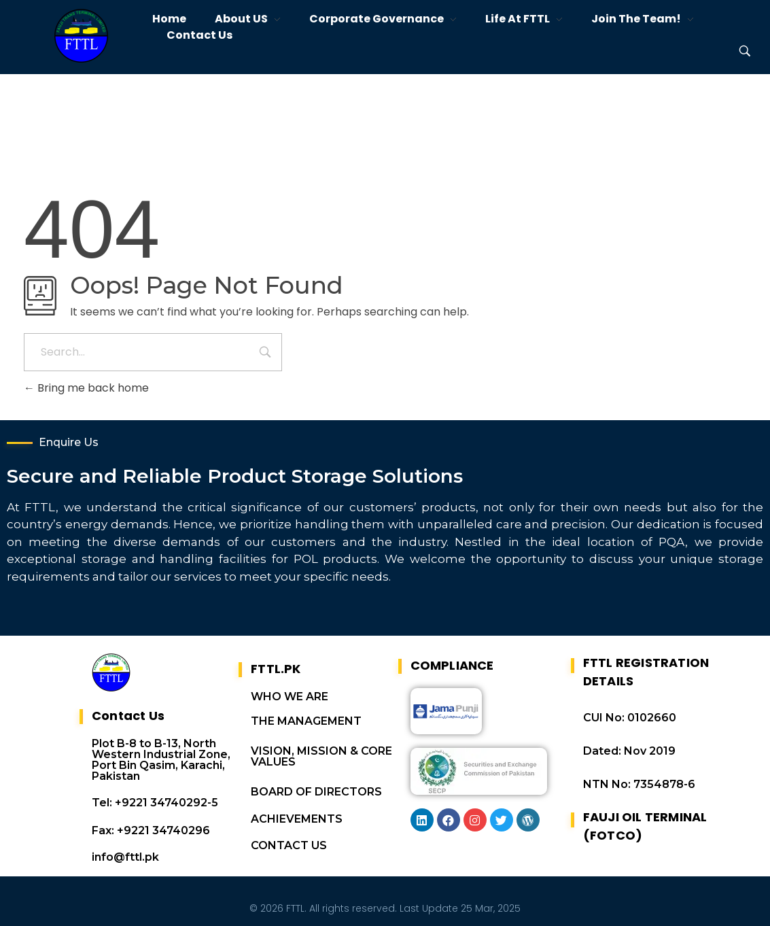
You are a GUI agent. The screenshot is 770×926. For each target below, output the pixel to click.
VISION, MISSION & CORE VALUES (321, 749)
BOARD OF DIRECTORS (316, 784)
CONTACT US (289, 837)
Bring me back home (86, 388)
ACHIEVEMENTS (297, 811)
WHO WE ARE (289, 689)
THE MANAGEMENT (306, 713)
